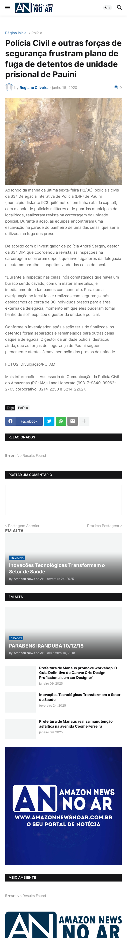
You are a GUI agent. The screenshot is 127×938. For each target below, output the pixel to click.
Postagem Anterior (23, 525)
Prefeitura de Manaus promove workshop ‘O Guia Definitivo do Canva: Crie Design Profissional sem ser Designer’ (78, 672)
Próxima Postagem (103, 525)
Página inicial (16, 33)
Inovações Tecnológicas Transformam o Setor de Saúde (80, 696)
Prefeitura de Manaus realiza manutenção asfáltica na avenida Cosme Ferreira (76, 723)
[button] (7, 7)
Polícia (36, 33)
